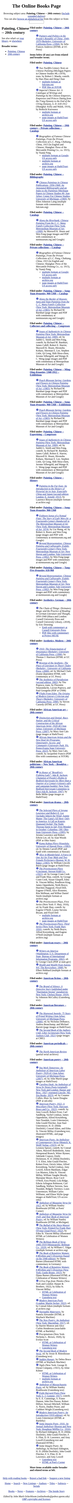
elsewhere (17, 41)
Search (17, 1483)
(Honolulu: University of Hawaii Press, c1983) (53, 844)
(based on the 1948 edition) (52, 1256)
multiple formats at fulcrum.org (51, 83)
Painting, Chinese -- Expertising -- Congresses (47, 433)
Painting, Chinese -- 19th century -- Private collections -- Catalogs (49, 128)
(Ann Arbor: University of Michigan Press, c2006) (53, 1017)
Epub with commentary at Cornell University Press (54, 628)
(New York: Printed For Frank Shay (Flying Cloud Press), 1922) (53, 1228)
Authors (43, 1483)
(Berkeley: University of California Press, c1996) (52, 652)
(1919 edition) (52, 1414)
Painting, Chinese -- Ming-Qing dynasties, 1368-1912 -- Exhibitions (50, 372)
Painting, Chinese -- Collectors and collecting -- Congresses (50, 324)
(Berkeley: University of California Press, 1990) (53, 697)
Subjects (62, 1483)
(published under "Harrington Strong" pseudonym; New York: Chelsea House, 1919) (52, 990)
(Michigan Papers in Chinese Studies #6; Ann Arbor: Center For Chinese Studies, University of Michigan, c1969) (53, 190)
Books (11, 1491)
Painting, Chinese (16, 51)
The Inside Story (56, 1491)
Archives (41, 1491)
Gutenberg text (49, 1297)
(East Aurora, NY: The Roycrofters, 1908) (53, 966)
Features (30, 1491)
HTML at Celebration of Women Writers (54, 1293)
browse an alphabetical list (30, 19)
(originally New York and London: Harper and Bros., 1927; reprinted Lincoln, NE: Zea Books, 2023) (53, 1090)
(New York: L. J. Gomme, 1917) (50, 1394)
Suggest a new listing (59, 1478)
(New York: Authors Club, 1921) (53, 1033)
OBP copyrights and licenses (36, 1499)
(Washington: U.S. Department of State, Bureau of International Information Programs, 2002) (52, 955)
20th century (14, 54)
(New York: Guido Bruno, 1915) (52, 1270)
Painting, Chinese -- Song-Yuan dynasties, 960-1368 (50, 509)
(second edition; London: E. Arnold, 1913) (52, 491)
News (20, 1491)
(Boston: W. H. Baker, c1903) (53, 858)
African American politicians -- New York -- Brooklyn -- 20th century (49, 764)
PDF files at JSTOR (51, 87)
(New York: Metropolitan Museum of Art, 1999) (53, 334)
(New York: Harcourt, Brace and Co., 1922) (52, 1107)
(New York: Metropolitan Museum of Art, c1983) (53, 304)
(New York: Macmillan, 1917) (52, 1321)
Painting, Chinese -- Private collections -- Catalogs (47, 246)
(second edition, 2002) (52, 681)
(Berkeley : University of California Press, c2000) (53, 667)
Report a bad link (38, 1478)
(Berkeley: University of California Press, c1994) (52, 40)
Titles (52, 1483)
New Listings (29, 1483)
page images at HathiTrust (55, 921)
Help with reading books (15, 1478)
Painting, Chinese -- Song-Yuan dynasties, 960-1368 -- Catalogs (50, 292)
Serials (36, 1486)
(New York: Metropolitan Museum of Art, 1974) (53, 522)
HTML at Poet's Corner (53, 1462)
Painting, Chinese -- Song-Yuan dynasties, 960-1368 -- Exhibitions (50, 403)
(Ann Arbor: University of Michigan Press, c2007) (52, 725)
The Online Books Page (36, 6)
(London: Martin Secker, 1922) (51, 1302)
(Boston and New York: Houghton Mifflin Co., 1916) (53, 1426)
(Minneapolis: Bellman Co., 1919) (53, 1245)
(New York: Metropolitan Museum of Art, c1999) (52, 226)
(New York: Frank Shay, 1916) (52, 927)
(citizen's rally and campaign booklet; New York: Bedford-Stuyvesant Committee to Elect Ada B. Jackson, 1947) (53, 782)
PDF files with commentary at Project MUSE (55, 634)
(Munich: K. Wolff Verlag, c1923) (53, 1142)
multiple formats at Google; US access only (55, 156)
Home (8, 1483)
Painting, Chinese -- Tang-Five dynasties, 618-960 (50, 569)
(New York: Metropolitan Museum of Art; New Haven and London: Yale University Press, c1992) (53, 550)
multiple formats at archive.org (51, 113)
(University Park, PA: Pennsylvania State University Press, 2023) (53, 744)
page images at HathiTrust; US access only (55, 119)
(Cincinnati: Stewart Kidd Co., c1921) (51, 871)
